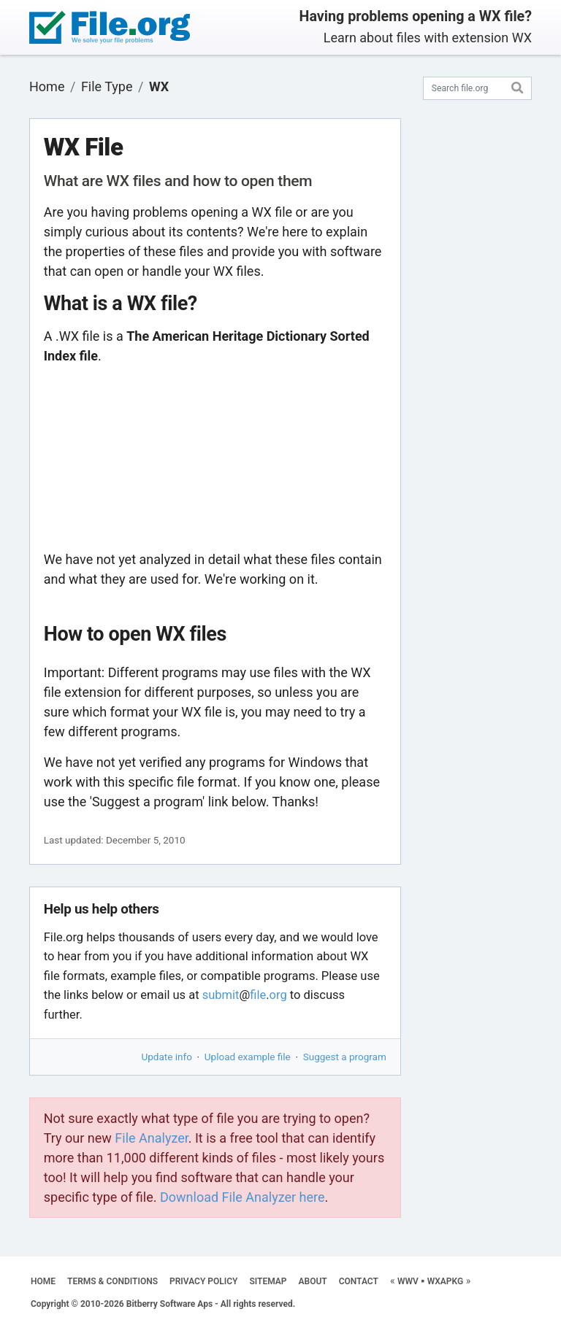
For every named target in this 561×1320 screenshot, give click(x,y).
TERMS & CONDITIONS (112, 1281)
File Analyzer (151, 1138)
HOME (43, 1281)
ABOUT (313, 1281)
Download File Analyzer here (242, 1197)
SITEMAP (267, 1281)
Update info (167, 1056)
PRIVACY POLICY (203, 1281)
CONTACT (358, 1281)
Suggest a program (344, 1056)
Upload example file (248, 1056)
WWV (408, 1281)
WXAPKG (445, 1281)
